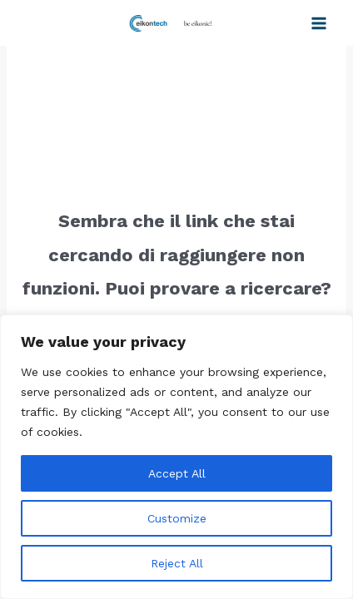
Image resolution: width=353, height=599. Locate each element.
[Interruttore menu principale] (318, 23)
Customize (176, 518)
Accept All (177, 473)
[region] (176, 456)
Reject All (177, 563)
